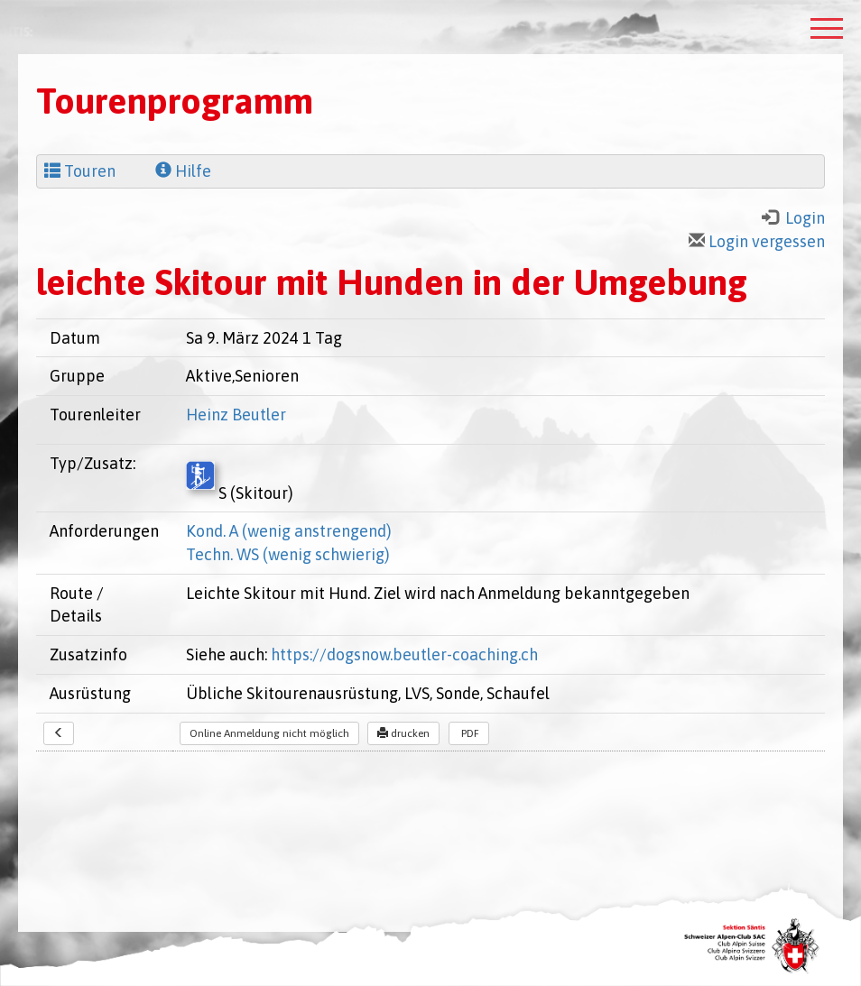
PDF (468, 733)
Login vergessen (757, 241)
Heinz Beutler (236, 414)
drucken (403, 733)
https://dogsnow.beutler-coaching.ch (404, 654)
